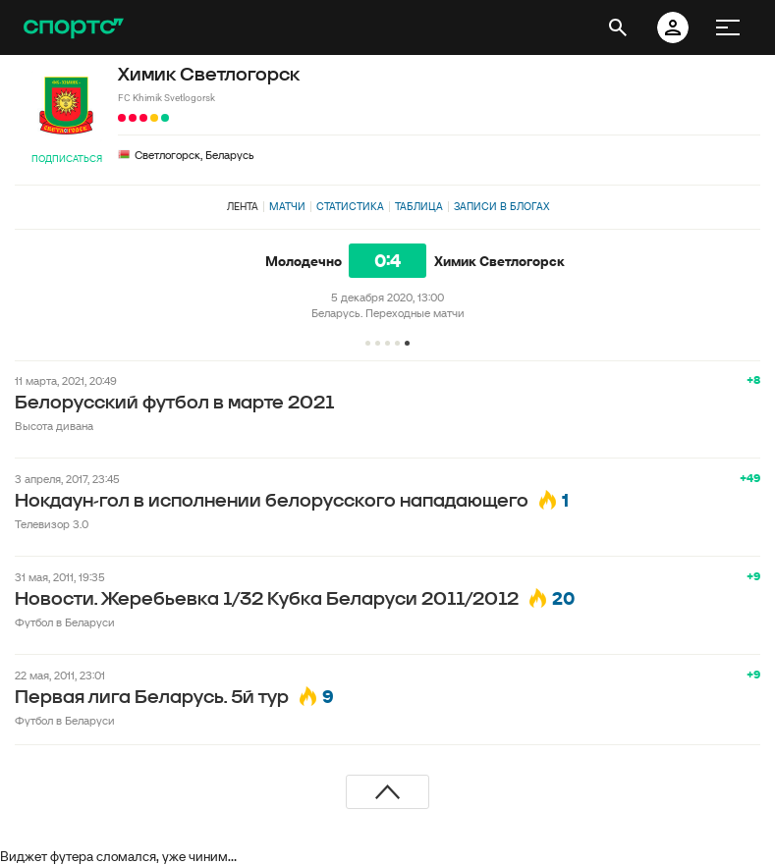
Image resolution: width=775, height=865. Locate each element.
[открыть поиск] (617, 27)
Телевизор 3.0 (51, 523)
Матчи (287, 206)
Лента (242, 206)
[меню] (727, 27)
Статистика (350, 206)
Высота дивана (54, 425)
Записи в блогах (501, 206)
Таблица (419, 206)
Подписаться (66, 158)
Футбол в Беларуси (65, 622)
